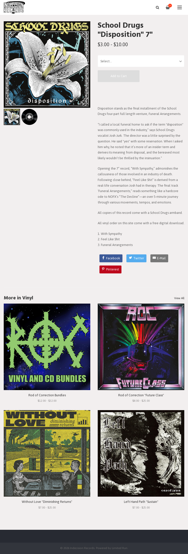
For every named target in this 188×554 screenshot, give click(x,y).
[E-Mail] (159, 258)
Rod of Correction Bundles (47, 395)
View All (179, 298)
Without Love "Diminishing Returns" (47, 502)
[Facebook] (111, 258)
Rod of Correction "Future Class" (141, 395)
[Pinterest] (110, 269)
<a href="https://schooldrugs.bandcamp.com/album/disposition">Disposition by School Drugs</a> (141, 94)
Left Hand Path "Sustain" (141, 502)
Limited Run (119, 548)
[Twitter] (136, 258)
